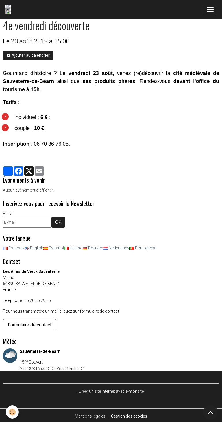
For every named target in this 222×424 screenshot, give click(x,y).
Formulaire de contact (29, 325)
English (34, 248)
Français (14, 248)
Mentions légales (90, 416)
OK (58, 222)
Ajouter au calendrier (28, 55)
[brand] (9, 9)
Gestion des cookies (129, 416)
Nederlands (116, 248)
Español (53, 248)
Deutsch (93, 248)
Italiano (73, 248)
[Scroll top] (210, 412)
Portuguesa (143, 248)
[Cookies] (12, 412)
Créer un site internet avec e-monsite (111, 391)
